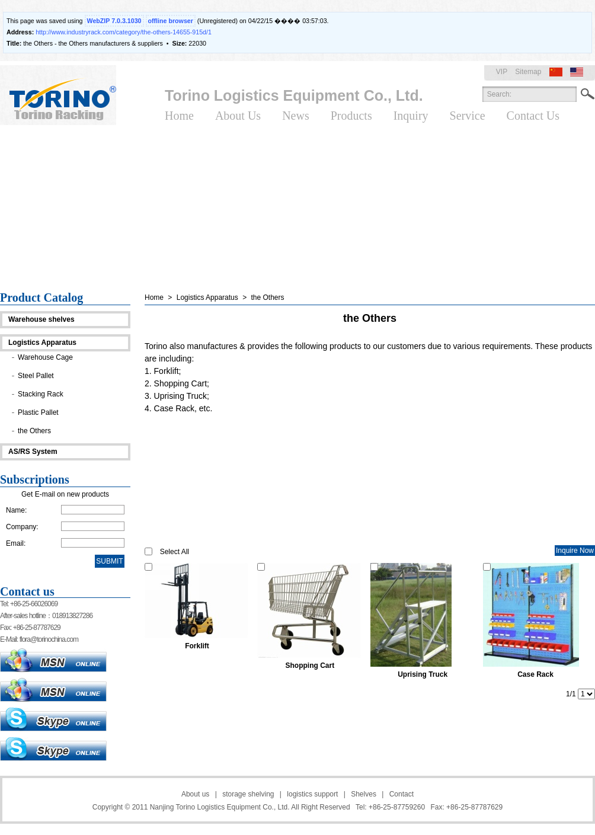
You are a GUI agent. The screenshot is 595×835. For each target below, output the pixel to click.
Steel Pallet (36, 376)
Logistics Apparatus (42, 342)
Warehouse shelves (41, 319)
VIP (501, 72)
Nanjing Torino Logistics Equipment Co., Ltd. (220, 807)
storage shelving (248, 794)
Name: (16, 510)
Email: (15, 543)
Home (154, 297)
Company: (22, 527)
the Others (34, 431)
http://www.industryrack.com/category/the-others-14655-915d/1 (124, 32)
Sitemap (528, 72)
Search (587, 94)
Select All (174, 552)
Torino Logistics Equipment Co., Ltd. (294, 95)
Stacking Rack (40, 394)
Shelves (363, 794)
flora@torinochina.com (49, 639)
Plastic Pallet (38, 412)
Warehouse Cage (45, 357)
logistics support (312, 794)
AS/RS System (32, 451)
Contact (401, 794)
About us (195, 794)
